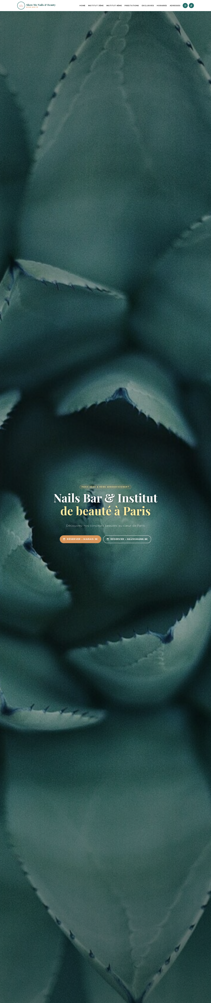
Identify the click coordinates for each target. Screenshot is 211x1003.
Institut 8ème (114, 6)
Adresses (175, 6)
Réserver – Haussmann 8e (127, 539)
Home (82, 6)
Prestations (132, 6)
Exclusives (148, 6)
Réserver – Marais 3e (80, 539)
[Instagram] (185, 5)
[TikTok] (191, 5)
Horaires (162, 6)
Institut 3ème (96, 6)
